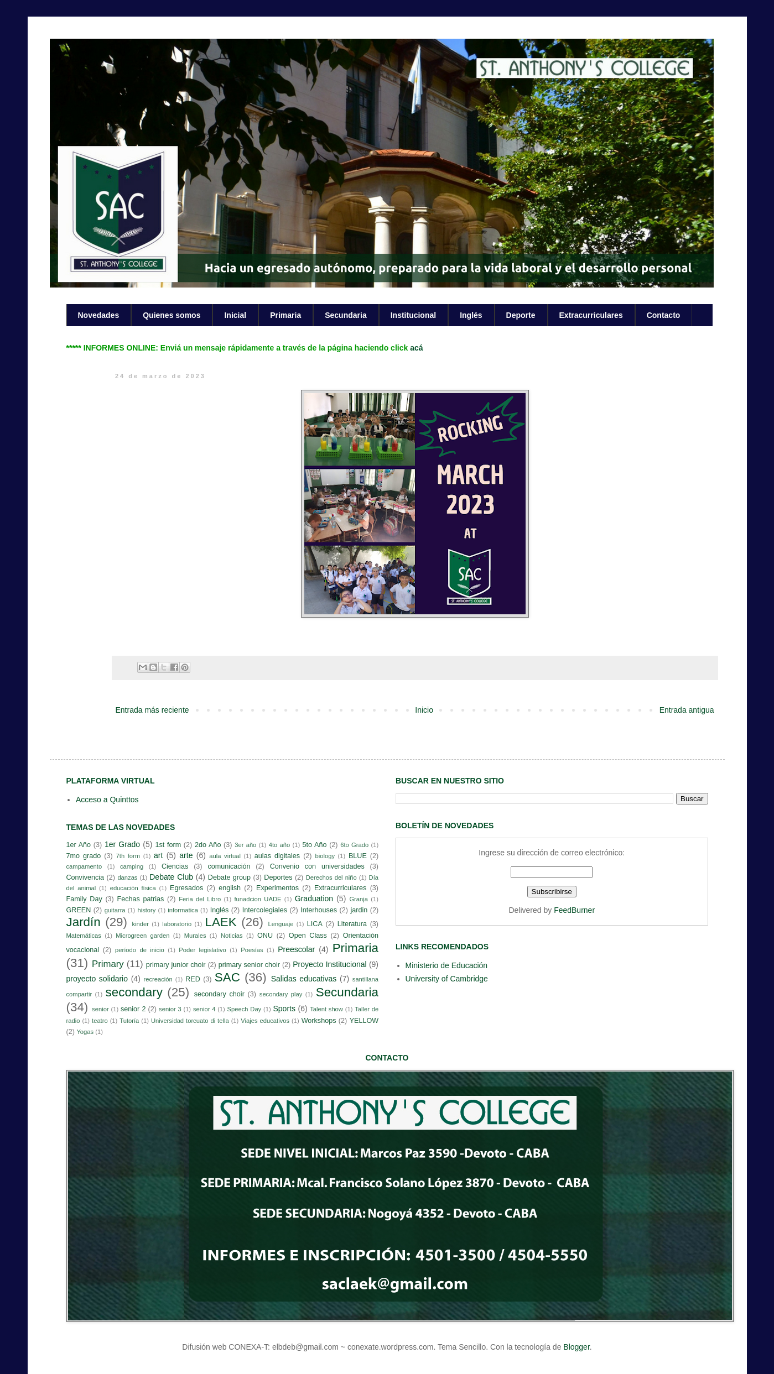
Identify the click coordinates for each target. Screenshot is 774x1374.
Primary (108, 964)
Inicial (235, 315)
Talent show (326, 1009)
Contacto (664, 315)
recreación (158, 979)
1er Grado (122, 844)
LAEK (220, 922)
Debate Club (171, 877)
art (158, 855)
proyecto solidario (97, 978)
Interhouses (318, 910)
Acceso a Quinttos (107, 799)
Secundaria (345, 315)
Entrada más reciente (152, 710)
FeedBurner (574, 910)
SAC (227, 977)
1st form (168, 845)
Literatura (352, 924)
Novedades (99, 315)
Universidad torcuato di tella (190, 1020)
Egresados (186, 888)
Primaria (285, 315)
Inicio (424, 710)
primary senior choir (249, 965)
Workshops (319, 1021)
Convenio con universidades (317, 866)
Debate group (229, 877)
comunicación (228, 866)
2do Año (208, 845)
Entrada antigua (686, 710)
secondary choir (219, 994)
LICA (315, 924)
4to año (279, 845)
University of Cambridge (447, 978)
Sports (284, 1008)
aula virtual (225, 856)
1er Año (78, 845)
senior (100, 1009)
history (146, 910)
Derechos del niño (331, 877)
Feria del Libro (200, 899)
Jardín (83, 922)
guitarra (115, 910)
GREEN (78, 910)
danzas (127, 877)
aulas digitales (277, 856)
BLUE (358, 856)
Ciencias (175, 866)
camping (131, 866)
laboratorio (176, 924)
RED (192, 979)
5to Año (315, 845)
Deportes (278, 877)
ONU (265, 935)
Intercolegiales (264, 910)
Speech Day (244, 1009)
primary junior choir (176, 965)
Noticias (232, 935)
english (230, 888)
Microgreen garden (142, 935)
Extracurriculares (591, 315)
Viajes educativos (265, 1020)
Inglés (471, 315)
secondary (134, 992)
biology (325, 856)
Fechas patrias (140, 899)
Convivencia (85, 877)
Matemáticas (83, 935)
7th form (128, 856)
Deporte (521, 315)
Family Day (84, 899)
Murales (195, 935)
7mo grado (83, 856)
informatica (183, 910)
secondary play (281, 994)
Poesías (252, 950)
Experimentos (277, 888)
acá (416, 347)
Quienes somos (171, 315)
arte (186, 855)
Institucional (413, 315)
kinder (140, 924)
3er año (245, 845)
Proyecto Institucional (329, 964)
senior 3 (170, 1009)
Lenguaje (280, 924)
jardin (358, 910)
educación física (133, 888)
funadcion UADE (258, 899)
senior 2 (133, 1009)
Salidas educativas (304, 978)
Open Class (308, 935)
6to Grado (354, 845)
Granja (358, 899)
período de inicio (139, 950)
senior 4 (204, 1009)
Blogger (576, 1346)
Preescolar (296, 949)
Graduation (314, 898)
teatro (100, 1020)
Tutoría (129, 1020)
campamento (84, 866)
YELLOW (364, 1021)
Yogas (84, 1031)
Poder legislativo (202, 950)
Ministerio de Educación (447, 965)
